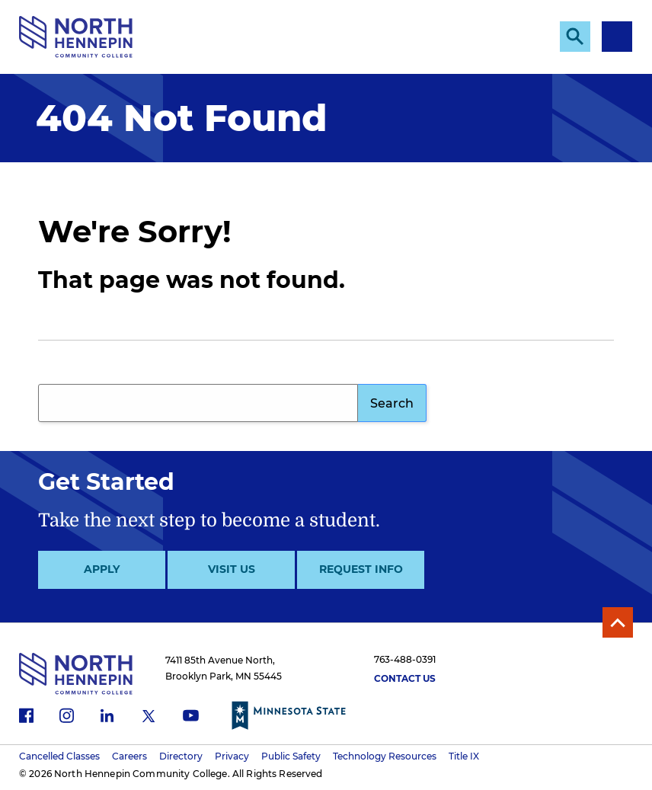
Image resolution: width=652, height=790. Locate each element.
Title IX (464, 756)
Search (392, 403)
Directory (181, 756)
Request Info (361, 569)
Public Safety (291, 756)
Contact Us (405, 678)
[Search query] (198, 403)
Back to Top (617, 622)
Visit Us (231, 569)
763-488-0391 (405, 659)
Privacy (232, 756)
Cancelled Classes (59, 756)
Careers (129, 756)
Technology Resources (384, 756)
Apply (102, 569)
